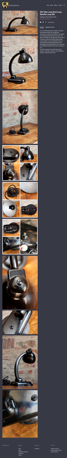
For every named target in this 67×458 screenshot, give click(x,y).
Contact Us (21, 453)
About (51, 5)
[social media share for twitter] (43, 22)
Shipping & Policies (49, 27)
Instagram (37, 448)
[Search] (64, 5)
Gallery (55, 5)
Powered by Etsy (54, 452)
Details (42, 27)
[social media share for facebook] (40, 22)
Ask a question (51, 22)
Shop (48, 5)
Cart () (60, 5)
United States (49, 17)
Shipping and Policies (23, 452)
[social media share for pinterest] (45, 22)
